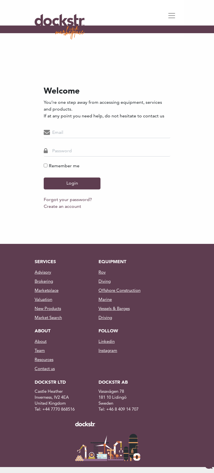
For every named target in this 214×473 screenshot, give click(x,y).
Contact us (45, 368)
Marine (105, 299)
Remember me (61, 165)
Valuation (43, 299)
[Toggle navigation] (173, 15)
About (41, 341)
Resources (44, 359)
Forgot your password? (68, 199)
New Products (48, 308)
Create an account (62, 206)
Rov (102, 272)
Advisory (43, 272)
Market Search (48, 317)
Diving (104, 281)
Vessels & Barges (114, 308)
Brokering (44, 281)
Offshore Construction (119, 290)
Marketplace (46, 290)
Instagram (107, 350)
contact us (153, 116)
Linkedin (106, 341)
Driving (105, 317)
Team (40, 350)
